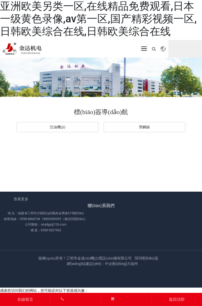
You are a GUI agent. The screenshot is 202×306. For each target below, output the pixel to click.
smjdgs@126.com (53, 224)
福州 (134, 264)
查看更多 (21, 199)
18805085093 (51, 219)
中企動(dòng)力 (117, 264)
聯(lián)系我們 (101, 205)
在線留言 (25, 299)
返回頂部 (177, 299)
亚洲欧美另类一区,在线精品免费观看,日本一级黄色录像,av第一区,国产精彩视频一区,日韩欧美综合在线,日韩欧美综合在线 (98, 19)
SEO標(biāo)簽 (146, 258)
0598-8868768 (30, 219)
